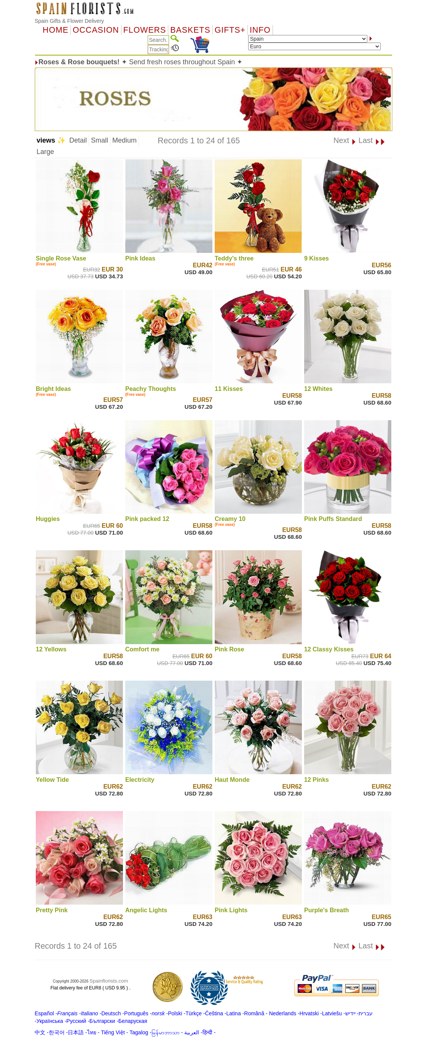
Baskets (190, 30)
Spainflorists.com (108, 981)
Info (260, 30)
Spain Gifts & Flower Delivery (69, 21)
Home (56, 30)
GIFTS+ (230, 30)
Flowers (144, 30)
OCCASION (96, 30)
